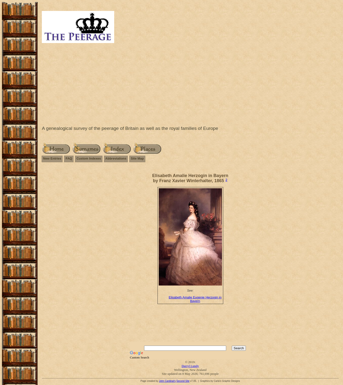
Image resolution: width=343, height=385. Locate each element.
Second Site (182, 381)
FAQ (68, 158)
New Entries (52, 158)
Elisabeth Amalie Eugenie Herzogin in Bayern (195, 299)
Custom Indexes (88, 158)
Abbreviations (116, 158)
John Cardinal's (167, 381)
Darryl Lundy (190, 366)
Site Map (137, 158)
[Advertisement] (190, 83)
